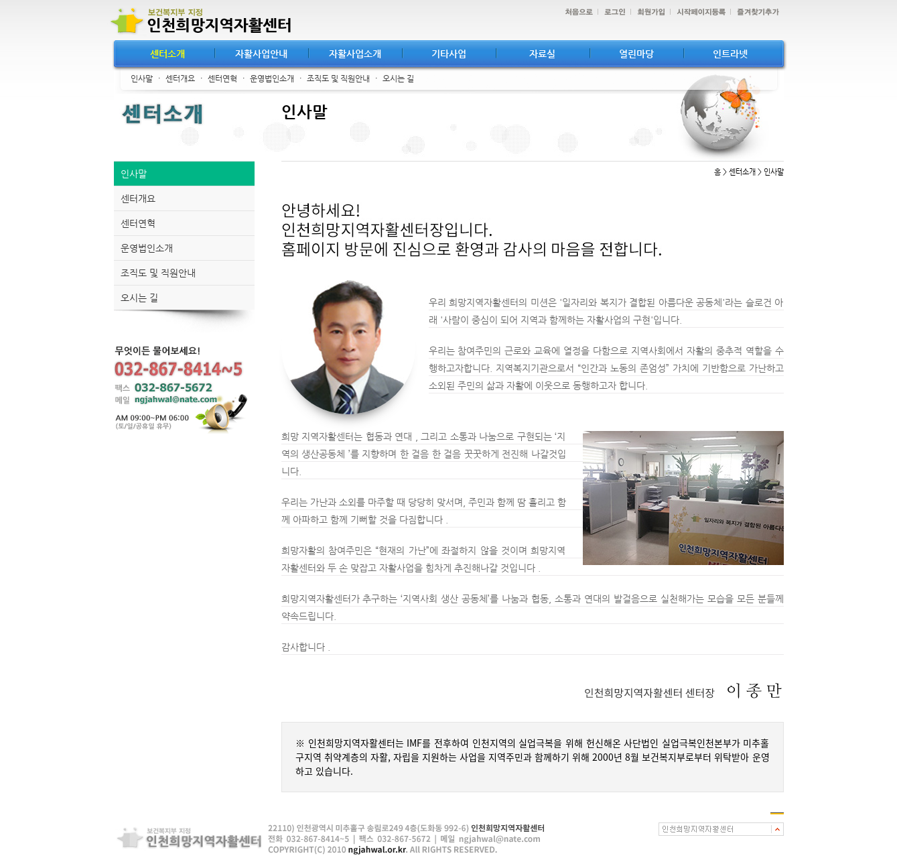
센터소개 (167, 53)
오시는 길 (398, 78)
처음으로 (575, 12)
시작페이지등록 (698, 12)
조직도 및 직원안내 (338, 78)
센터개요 (180, 78)
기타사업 (448, 53)
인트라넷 (730, 53)
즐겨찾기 (754, 12)
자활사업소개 (355, 53)
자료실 (542, 53)
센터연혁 (222, 78)
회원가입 (647, 12)
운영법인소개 (272, 78)
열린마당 (636, 53)
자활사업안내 (261, 53)
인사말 (142, 78)
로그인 (612, 12)
